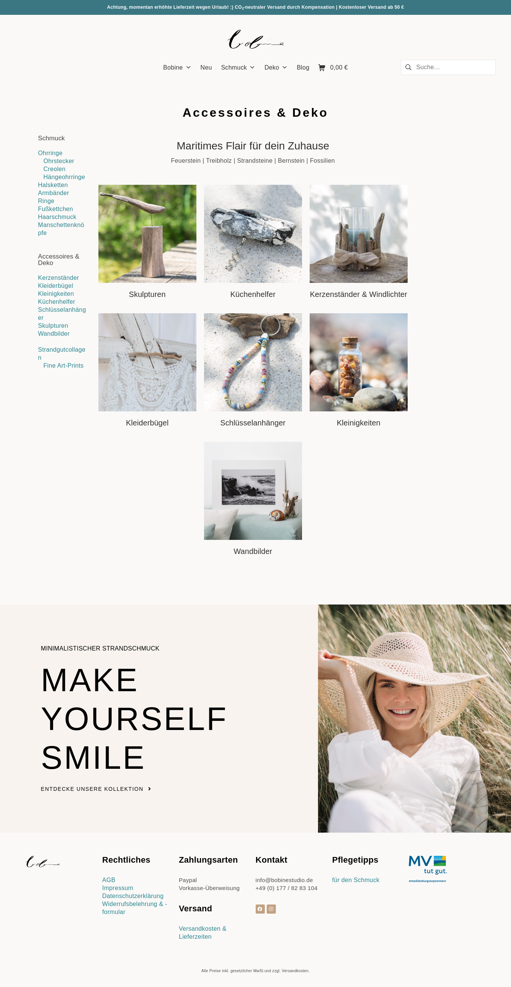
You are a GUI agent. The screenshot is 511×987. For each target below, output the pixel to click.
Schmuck (51, 138)
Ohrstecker (58, 161)
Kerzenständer (58, 278)
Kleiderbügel (55, 285)
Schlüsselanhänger (253, 423)
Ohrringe (50, 153)
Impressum (117, 888)
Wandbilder (54, 333)
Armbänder (53, 193)
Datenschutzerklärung (133, 896)
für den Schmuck (356, 880)
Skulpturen (53, 325)
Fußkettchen (55, 209)
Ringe (46, 201)
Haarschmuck (57, 217)
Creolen (54, 169)
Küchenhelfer (56, 301)
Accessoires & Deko (58, 260)
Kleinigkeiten (56, 293)
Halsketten (53, 185)
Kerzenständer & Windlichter (358, 294)
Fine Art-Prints (63, 365)
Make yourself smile (134, 719)
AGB (108, 880)
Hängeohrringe (64, 177)
